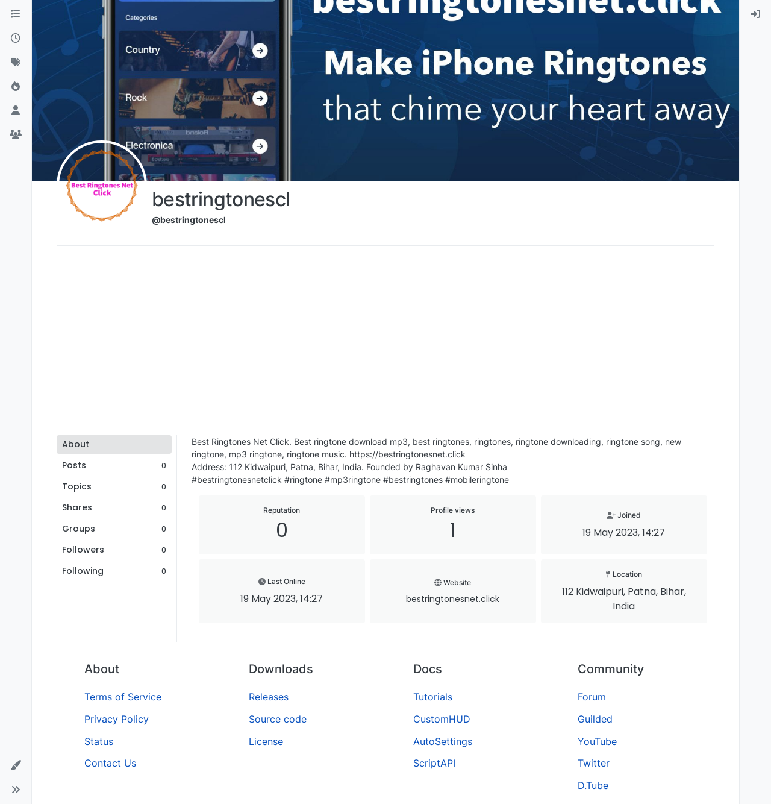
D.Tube (593, 785)
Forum (592, 697)
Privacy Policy (116, 719)
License (266, 741)
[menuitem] (755, 14)
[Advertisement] (385, 344)
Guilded (595, 719)
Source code (278, 719)
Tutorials (432, 697)
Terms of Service (122, 697)
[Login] (755, 14)
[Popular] (16, 86)
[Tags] (16, 62)
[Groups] (16, 135)
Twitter (594, 763)
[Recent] (16, 38)
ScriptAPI (434, 763)
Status (98, 741)
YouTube (597, 741)
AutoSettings (442, 741)
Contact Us (110, 763)
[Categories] (16, 14)
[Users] (16, 111)
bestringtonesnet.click (452, 599)
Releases (269, 697)
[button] (16, 765)
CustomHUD (441, 719)
